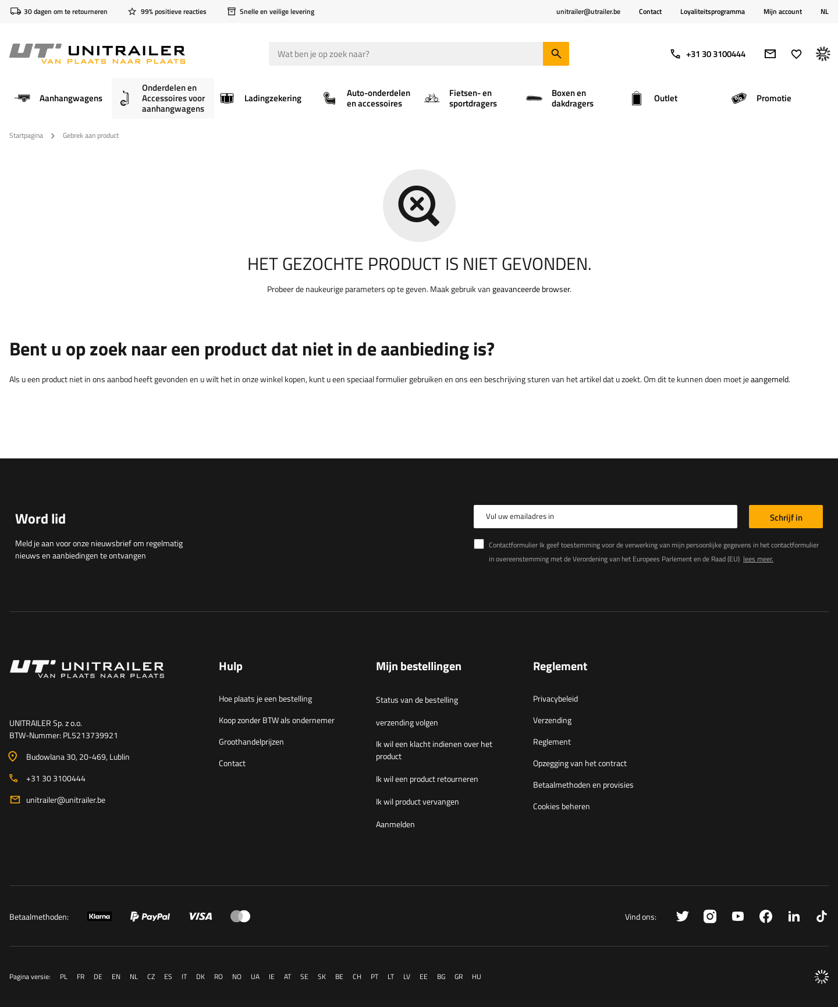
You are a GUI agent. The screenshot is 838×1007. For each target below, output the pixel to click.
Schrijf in (786, 517)
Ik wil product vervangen (417, 801)
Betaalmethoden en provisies (583, 784)
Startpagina (26, 135)
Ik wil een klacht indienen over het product (434, 750)
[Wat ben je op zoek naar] (419, 54)
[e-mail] (770, 54)
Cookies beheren (561, 806)
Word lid (40, 518)
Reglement (552, 741)
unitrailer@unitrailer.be (65, 799)
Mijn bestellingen (418, 667)
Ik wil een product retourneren (427, 779)
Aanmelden (395, 824)
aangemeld (770, 379)
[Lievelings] (796, 54)
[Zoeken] (556, 54)
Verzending (552, 720)
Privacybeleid (555, 698)
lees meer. (758, 558)
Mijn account (783, 11)
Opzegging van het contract (580, 763)
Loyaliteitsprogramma (712, 11)
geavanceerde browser (531, 289)
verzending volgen (407, 722)
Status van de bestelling (417, 699)
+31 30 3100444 (707, 54)
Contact (650, 11)
